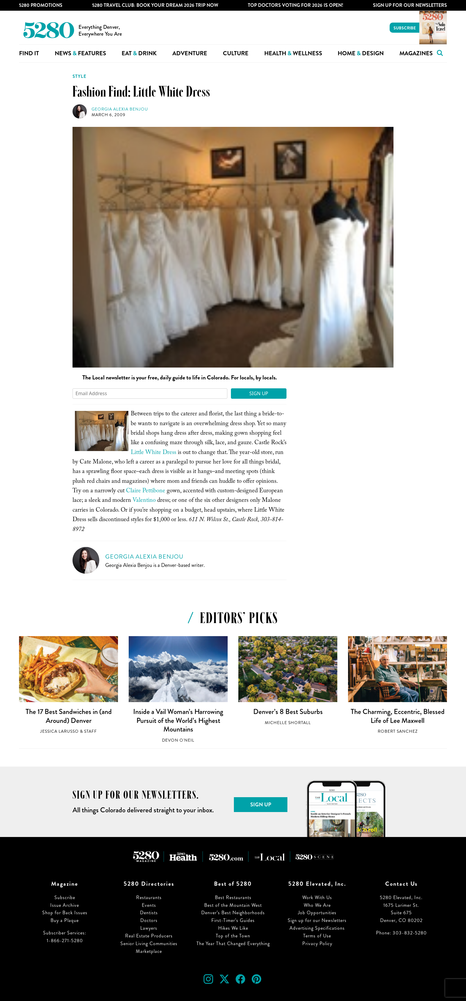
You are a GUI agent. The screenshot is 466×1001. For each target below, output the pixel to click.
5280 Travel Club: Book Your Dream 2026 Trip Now (155, 5)
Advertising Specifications (317, 928)
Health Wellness (293, 53)
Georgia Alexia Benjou (120, 109)
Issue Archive (64, 905)
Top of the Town (233, 935)
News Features (80, 53)
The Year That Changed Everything (233, 943)
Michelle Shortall (288, 723)
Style (79, 76)
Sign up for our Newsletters (317, 920)
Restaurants (149, 897)
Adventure (189, 53)
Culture (235, 53)
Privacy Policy (317, 943)
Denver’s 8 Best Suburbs (288, 712)
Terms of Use (317, 935)
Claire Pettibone (145, 491)
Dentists (149, 912)
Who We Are (317, 905)
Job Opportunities (317, 912)
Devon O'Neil (178, 740)
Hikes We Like (233, 928)
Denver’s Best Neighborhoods (233, 912)
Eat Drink (139, 53)
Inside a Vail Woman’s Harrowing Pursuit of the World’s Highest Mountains (178, 720)
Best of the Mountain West (233, 905)
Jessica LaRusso (59, 731)
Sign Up (258, 393)
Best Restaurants (233, 897)
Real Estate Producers (149, 935)
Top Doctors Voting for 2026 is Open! (295, 5)
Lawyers (148, 928)
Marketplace (149, 951)
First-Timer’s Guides (233, 920)
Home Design (361, 53)
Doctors (149, 920)
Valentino (144, 501)
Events (149, 905)
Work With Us (317, 897)
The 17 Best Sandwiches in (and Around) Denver (69, 716)
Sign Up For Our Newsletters (410, 5)
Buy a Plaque (65, 920)
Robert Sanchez (398, 731)
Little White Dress (153, 453)
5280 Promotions (40, 5)
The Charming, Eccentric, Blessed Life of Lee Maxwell (398, 716)
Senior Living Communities (148, 943)
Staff (90, 731)
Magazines (416, 53)
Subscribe (404, 28)
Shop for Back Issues (64, 912)
